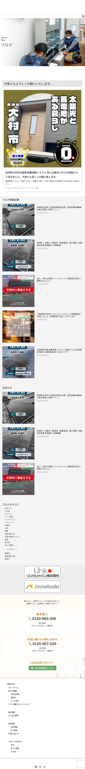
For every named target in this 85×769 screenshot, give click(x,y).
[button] (83, 16)
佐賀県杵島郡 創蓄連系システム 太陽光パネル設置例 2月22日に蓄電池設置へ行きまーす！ (59, 351)
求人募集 (14, 730)
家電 (6, 539)
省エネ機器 (9, 545)
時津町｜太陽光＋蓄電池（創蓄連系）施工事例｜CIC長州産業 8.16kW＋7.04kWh (59, 244)
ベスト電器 (35, 188)
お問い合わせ (13, 733)
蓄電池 (7, 553)
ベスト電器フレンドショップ (19, 704)
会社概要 (14, 727)
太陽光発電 (15, 694)
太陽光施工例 (10, 534)
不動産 (7, 525)
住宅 (6, 528)
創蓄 (6, 531)
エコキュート (27, 188)
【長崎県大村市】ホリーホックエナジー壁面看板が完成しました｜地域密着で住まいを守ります (59, 315)
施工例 (7, 542)
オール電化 (15, 701)
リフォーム (9, 522)
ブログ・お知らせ (15, 741)
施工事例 (11, 712)
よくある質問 (13, 715)
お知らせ (8, 508)
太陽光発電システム (12, 536)
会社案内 (11, 723)
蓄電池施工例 (10, 556)
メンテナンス (10, 519)
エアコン (8, 514)
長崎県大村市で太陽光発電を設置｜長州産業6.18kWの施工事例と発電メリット (59, 208)
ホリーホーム (13, 687)
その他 (7, 511)
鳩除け (7, 559)
